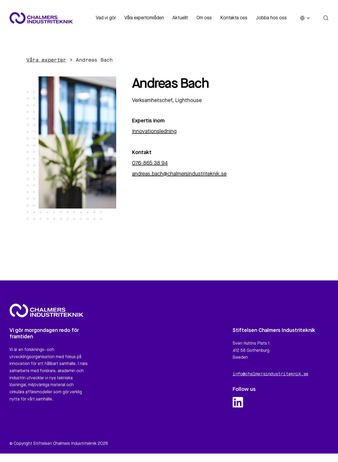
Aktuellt (180, 18)
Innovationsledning (154, 131)
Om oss (204, 18)
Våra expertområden (144, 18)
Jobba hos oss (271, 18)
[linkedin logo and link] (238, 404)
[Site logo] (41, 18)
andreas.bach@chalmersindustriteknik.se (179, 174)
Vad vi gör (106, 18)
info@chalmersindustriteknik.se (270, 377)
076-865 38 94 (150, 163)
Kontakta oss (233, 18)
